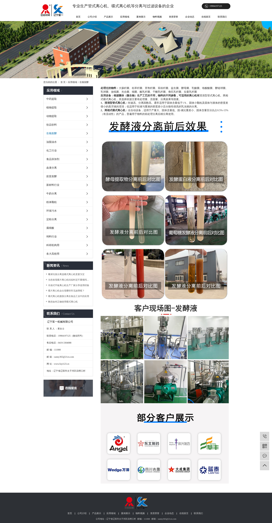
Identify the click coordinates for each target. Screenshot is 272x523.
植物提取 (51, 107)
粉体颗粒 (51, 202)
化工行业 (51, 150)
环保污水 (51, 210)
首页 (78, 17)
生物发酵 (51, 133)
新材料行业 (52, 185)
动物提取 (51, 116)
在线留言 (206, 17)
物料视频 (157, 17)
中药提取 (51, 99)
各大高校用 (52, 253)
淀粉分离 (51, 219)
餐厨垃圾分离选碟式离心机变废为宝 (66, 274)
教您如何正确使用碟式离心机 (63, 302)
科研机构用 (52, 245)
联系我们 (222, 17)
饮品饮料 (51, 124)
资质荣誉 (173, 17)
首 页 (63, 82)
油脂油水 (51, 142)
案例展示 (141, 17)
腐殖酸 (50, 228)
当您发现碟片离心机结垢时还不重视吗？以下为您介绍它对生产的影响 (69, 280)
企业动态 (189, 17)
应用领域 (124, 17)
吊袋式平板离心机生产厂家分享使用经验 (68, 285)
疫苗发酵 (51, 176)
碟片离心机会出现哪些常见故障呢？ (66, 290)
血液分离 (51, 167)
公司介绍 (92, 17)
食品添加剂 (52, 159)
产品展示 (108, 17)
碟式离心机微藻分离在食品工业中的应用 (68, 296)
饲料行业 (51, 236)
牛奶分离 (51, 193)
